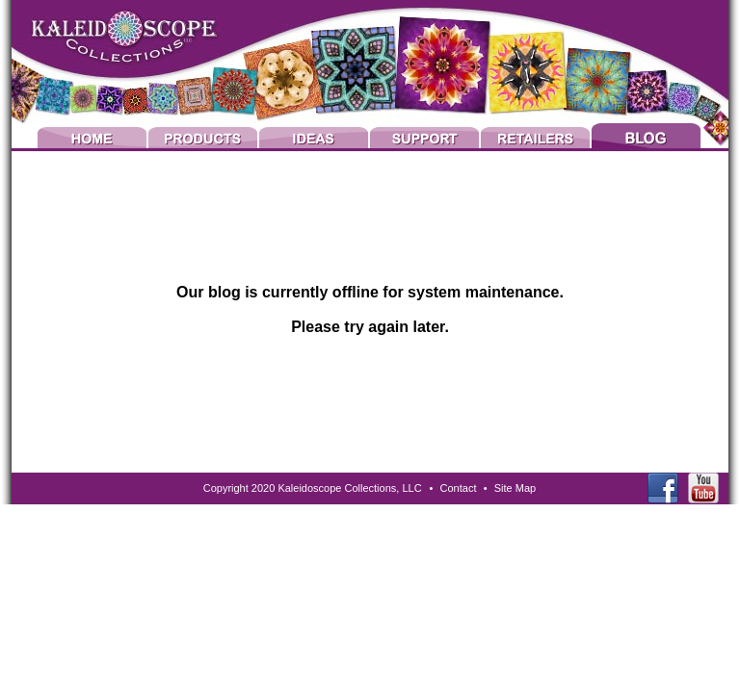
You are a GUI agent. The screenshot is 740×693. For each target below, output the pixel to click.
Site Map (515, 488)
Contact (458, 488)
